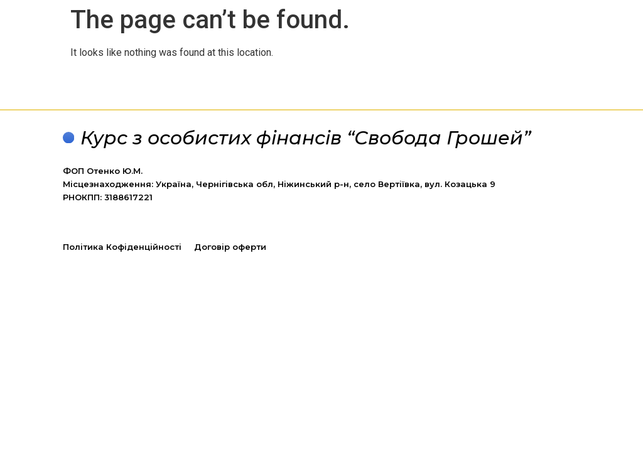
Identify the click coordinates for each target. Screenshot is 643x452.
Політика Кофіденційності (122, 247)
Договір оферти (230, 247)
